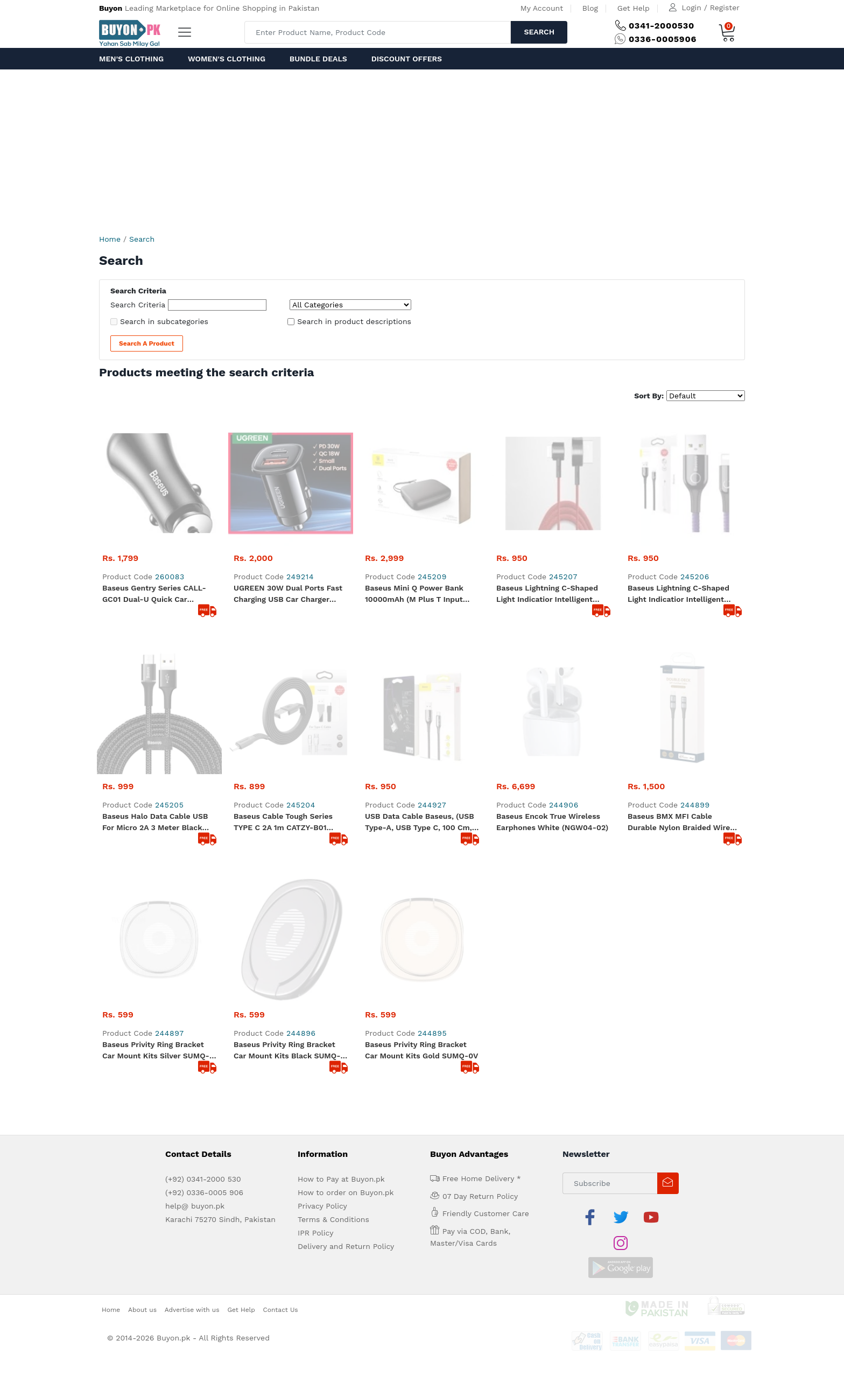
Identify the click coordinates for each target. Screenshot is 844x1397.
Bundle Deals (318, 58)
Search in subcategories (164, 321)
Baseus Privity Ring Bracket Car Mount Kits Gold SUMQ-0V (421, 675)
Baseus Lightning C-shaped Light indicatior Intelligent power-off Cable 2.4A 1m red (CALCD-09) (550, 469)
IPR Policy (315, 858)
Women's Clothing (226, 58)
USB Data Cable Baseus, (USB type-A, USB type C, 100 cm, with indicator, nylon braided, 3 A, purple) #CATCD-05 (420, 573)
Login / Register (711, 7)
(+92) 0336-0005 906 (204, 817)
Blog (590, 8)
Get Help (633, 8)
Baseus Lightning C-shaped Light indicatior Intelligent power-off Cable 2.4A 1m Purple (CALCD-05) (678, 469)
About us (142, 908)
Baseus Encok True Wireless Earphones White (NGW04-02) (552, 572)
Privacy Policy (322, 831)
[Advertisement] (422, 150)
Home (110, 239)
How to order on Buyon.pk (346, 817)
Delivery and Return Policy (346, 871)
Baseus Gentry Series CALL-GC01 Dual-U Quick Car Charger (154, 469)
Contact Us (280, 908)
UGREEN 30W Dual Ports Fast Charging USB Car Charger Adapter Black (288, 469)
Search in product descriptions (354, 321)
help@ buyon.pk (194, 831)
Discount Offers (406, 58)
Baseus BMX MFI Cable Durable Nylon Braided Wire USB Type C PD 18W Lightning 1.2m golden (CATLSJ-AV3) (682, 573)
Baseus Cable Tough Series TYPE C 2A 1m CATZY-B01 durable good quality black (285, 573)
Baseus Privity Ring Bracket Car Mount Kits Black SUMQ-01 (287, 676)
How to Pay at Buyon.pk (341, 804)
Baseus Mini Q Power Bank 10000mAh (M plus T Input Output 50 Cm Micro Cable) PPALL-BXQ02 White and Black (415, 469)
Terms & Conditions (333, 844)
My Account (542, 8)
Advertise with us (192, 908)
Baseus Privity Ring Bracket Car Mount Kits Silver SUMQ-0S (155, 676)
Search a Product (146, 343)
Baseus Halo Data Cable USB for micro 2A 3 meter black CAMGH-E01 (155, 573)
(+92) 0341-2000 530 (203, 804)
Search (539, 31)
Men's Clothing (131, 58)
